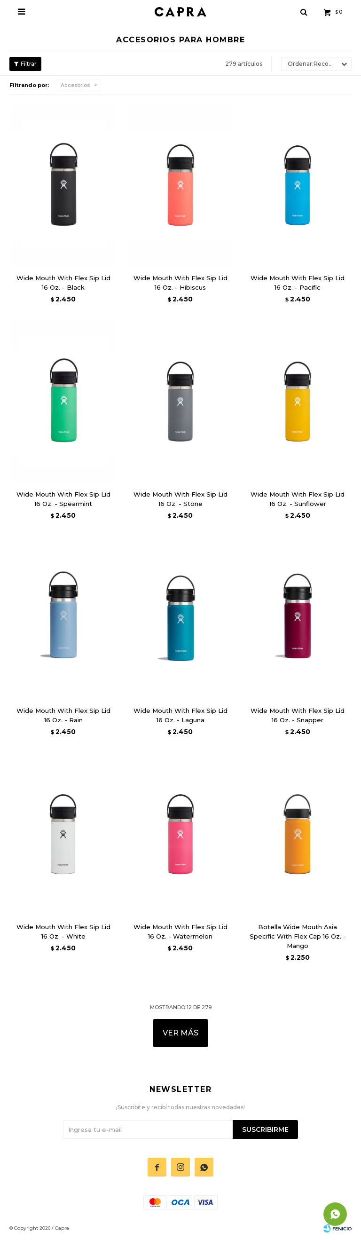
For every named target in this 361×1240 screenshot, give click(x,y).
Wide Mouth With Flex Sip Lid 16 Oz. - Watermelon (180, 931)
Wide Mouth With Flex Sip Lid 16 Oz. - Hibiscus (180, 282)
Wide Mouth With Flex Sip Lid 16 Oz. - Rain (63, 715)
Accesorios (75, 85)
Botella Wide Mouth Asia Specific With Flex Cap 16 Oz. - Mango (298, 936)
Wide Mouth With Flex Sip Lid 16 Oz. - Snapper (298, 715)
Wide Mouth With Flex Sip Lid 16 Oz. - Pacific (298, 282)
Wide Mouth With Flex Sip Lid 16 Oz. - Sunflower (298, 498)
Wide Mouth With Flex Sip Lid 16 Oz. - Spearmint (63, 498)
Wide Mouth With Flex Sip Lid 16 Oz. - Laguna (180, 715)
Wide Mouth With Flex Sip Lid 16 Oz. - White (63, 931)
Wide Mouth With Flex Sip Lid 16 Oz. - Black (63, 282)
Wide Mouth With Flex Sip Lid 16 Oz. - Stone (180, 498)
